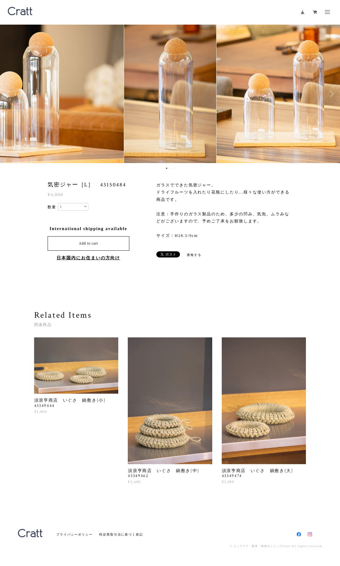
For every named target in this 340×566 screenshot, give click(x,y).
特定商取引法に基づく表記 (121, 534)
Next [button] (331, 94)
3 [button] (174, 168)
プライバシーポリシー (74, 534)
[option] (170, 94)
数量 (52, 207)
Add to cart (88, 243)
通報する (194, 255)
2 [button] (170, 168)
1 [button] (166, 168)
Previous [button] (9, 94)
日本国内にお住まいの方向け (88, 258)
